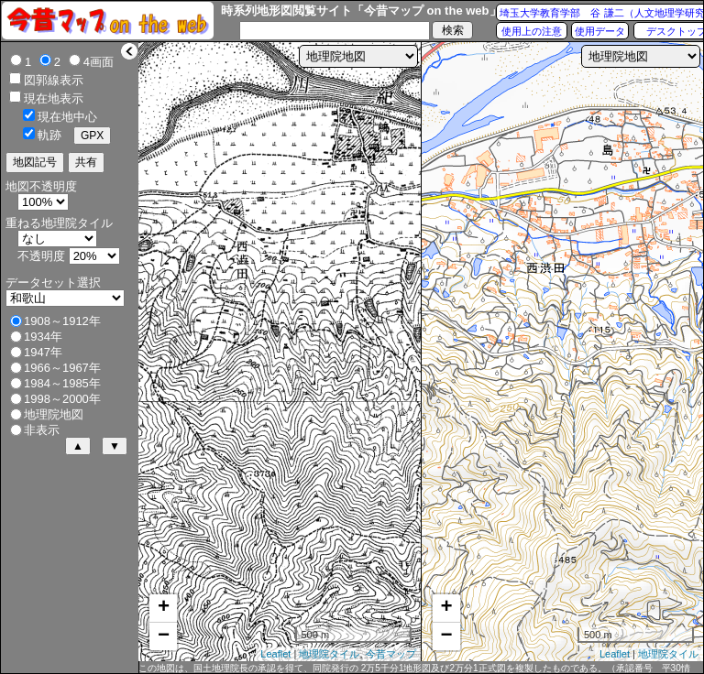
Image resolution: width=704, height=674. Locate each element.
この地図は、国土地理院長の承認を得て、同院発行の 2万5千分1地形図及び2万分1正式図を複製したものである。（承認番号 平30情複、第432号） (414, 668)
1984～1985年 (62, 383)
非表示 (42, 430)
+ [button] (164, 608)
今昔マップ (391, 653)
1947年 (43, 352)
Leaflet (275, 653)
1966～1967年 (62, 368)
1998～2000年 (62, 399)
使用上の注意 (531, 31)
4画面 (98, 62)
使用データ (600, 31)
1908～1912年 (62, 321)
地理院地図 (53, 414)
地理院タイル (329, 653)
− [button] (164, 636)
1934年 (43, 336)
